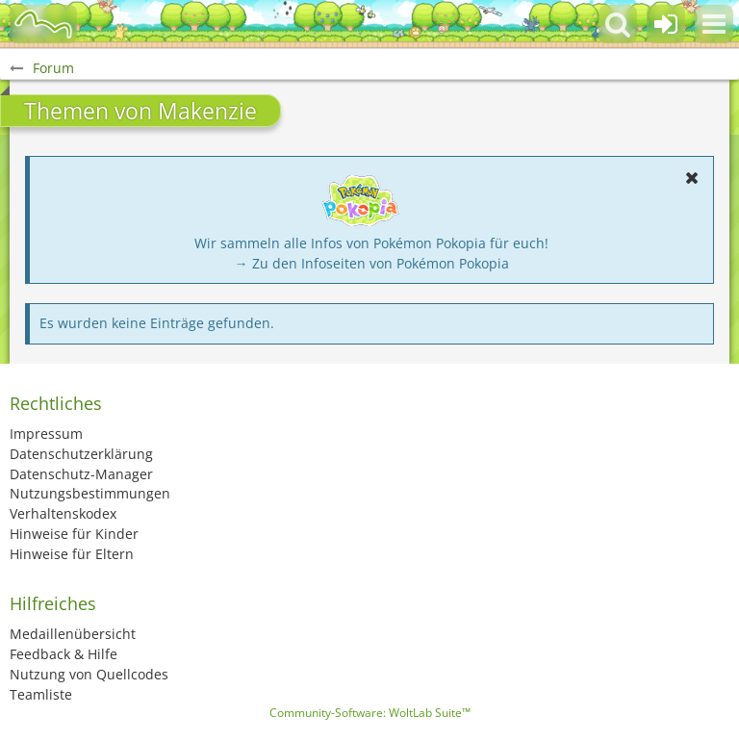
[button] (714, 24)
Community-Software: (370, 712)
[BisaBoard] (43, 24)
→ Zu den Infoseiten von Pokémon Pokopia (372, 263)
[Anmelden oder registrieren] (666, 24)
